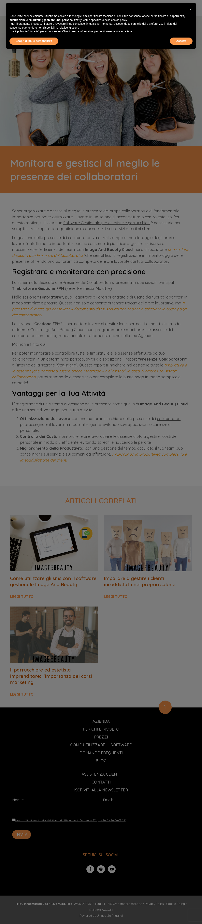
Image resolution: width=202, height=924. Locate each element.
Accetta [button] (181, 40)
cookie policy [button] (119, 20)
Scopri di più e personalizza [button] (34, 40)
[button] (190, 9)
